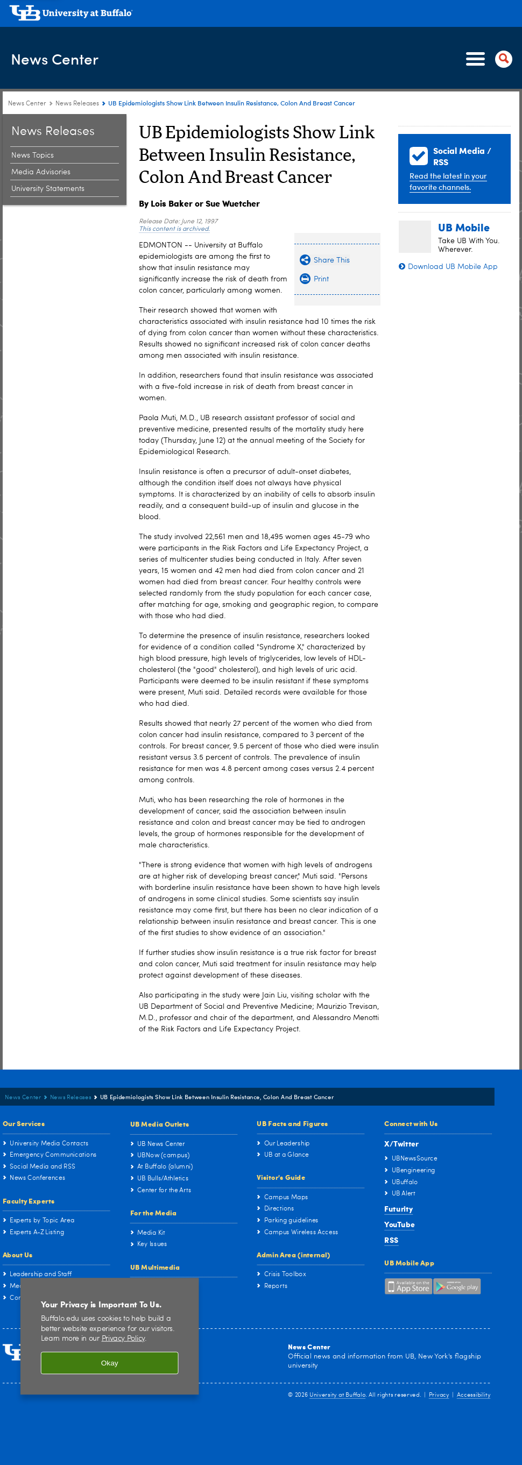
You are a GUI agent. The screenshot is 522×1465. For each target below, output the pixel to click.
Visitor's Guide (281, 1177)
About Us (18, 1254)
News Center (65, 58)
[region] (109, 1336)
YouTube (399, 1224)
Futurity (398, 1208)
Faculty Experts (29, 1200)
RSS (391, 1239)
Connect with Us (411, 1122)
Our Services (24, 1122)
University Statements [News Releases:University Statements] (47, 189)
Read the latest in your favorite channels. (448, 181)
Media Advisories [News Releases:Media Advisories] (40, 172)
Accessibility (474, 1395)
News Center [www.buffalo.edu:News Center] (27, 104)
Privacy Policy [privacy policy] (123, 1338)
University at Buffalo (337, 1395)
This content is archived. (174, 229)
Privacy (439, 1395)
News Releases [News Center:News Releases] (77, 104)
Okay (109, 1363)
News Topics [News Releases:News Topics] (32, 155)
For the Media (153, 1212)
